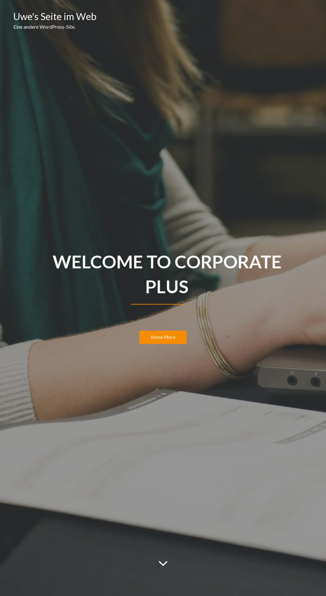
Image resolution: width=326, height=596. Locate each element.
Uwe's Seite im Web (54, 16)
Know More (163, 337)
